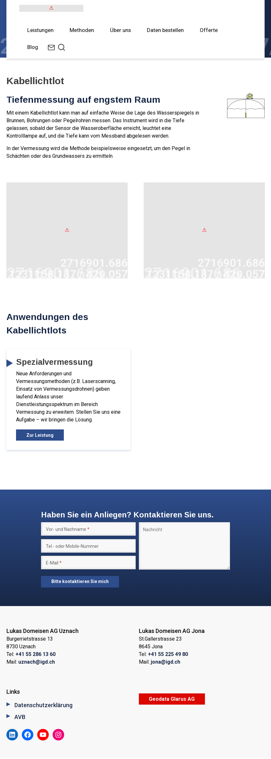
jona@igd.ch (165, 662)
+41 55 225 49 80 (168, 655)
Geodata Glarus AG (172, 700)
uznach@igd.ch (36, 662)
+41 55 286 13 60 (35, 655)
